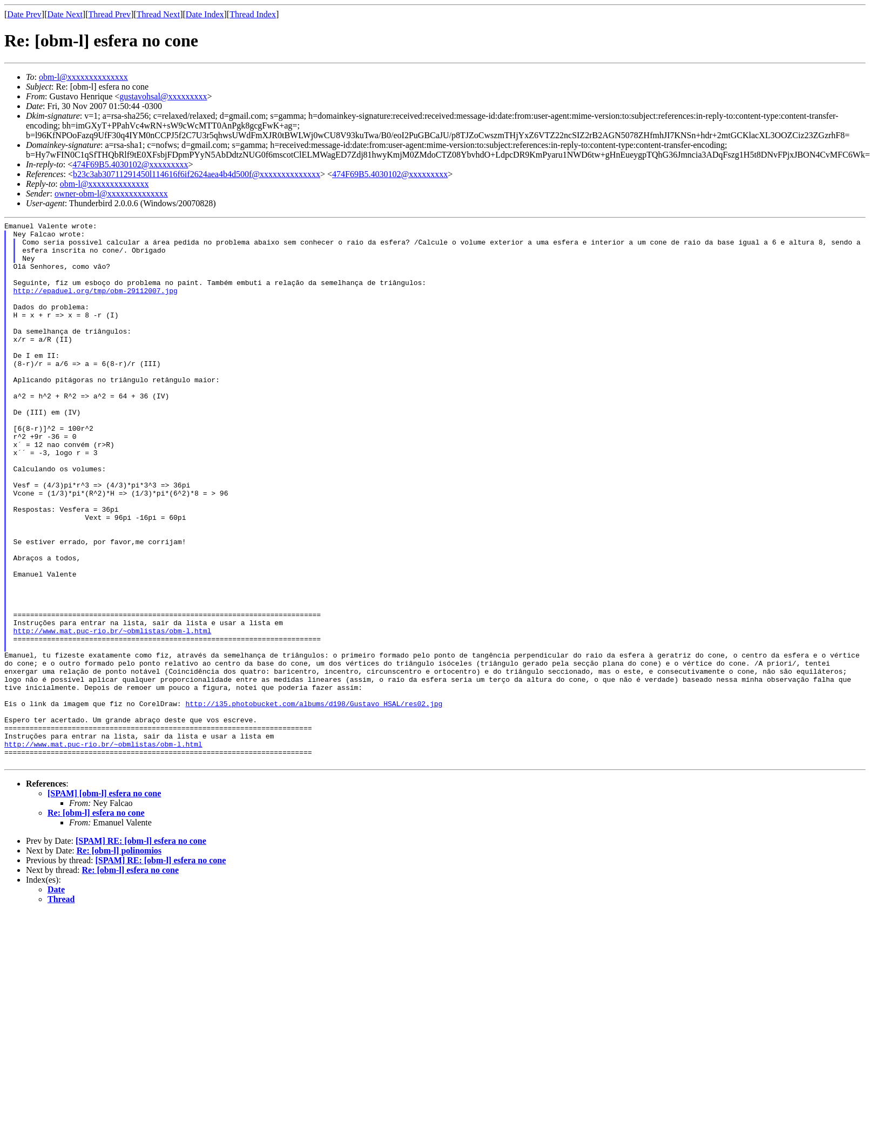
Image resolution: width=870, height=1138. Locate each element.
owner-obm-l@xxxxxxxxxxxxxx (111, 193)
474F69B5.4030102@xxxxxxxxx (130, 164)
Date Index (205, 14)
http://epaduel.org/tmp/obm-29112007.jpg (96, 305)
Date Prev (24, 14)
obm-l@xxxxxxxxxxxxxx (83, 77)
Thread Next (158, 14)
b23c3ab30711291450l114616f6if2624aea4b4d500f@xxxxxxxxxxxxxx (196, 174)
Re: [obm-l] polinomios (119, 959)
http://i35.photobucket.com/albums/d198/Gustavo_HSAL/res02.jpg (313, 800)
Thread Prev (109, 14)
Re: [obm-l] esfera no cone (96, 921)
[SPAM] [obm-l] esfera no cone (104, 901)
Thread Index (253, 14)
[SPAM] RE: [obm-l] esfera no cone (141, 949)
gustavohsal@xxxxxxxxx (163, 96)
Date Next (65, 14)
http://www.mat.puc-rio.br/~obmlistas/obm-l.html (113, 713)
